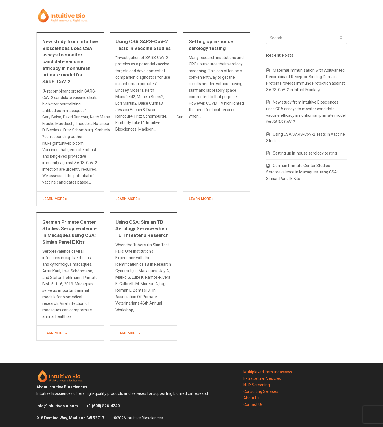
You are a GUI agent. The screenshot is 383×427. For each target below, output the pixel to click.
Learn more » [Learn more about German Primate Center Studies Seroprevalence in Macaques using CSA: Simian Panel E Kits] (54, 333)
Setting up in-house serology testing (305, 153)
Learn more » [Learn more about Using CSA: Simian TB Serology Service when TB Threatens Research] (127, 333)
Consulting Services (260, 391)
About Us (251, 398)
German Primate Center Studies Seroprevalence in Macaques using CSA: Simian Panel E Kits (302, 172)
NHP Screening (256, 385)
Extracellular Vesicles (262, 378)
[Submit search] (341, 38)
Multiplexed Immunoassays (267, 372)
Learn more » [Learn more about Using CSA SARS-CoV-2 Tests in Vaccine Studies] (127, 199)
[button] (345, 16)
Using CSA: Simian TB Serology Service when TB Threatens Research (142, 228)
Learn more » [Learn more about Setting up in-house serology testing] (201, 199)
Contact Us (253, 404)
